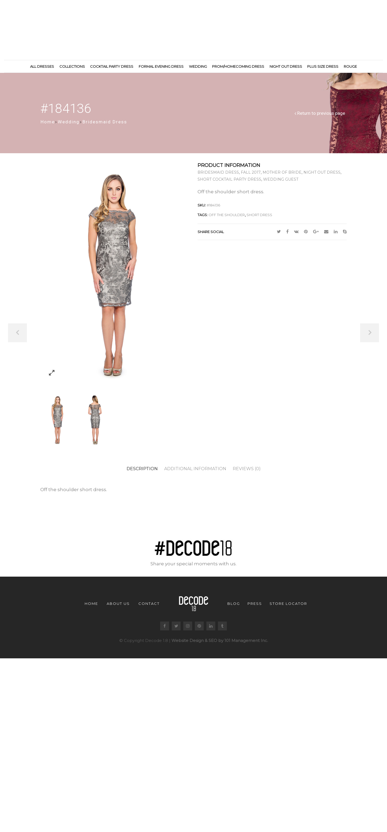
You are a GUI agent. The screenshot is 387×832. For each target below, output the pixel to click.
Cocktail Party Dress (111, 66)
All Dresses (42, 66)
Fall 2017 (251, 174)
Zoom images (52, 375)
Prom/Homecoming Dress (238, 66)
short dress (259, 217)
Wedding (198, 66)
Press (255, 606)
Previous (17, 332)
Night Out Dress (286, 66)
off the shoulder (227, 217)
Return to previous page (321, 115)
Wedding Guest (280, 181)
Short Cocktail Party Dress (229, 181)
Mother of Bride (282, 174)
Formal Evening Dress (161, 66)
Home (48, 124)
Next (369, 332)
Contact (149, 606)
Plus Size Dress (322, 66)
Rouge (350, 66)
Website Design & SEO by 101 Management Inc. (219, 642)
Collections (72, 66)
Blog (233, 606)
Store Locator (288, 606)
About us (118, 606)
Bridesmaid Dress (105, 124)
